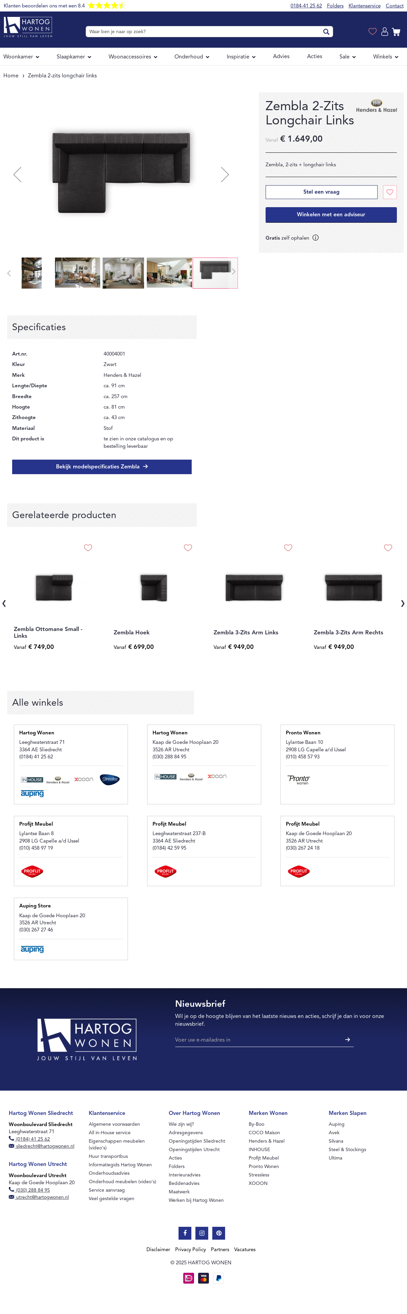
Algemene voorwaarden (114, 1124)
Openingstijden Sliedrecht (197, 1141)
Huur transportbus (108, 1156)
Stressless (259, 1175)
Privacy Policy (190, 1249)
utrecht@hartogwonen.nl (39, 1197)
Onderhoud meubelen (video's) (122, 1182)
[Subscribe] (347, 1040)
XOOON (258, 1183)
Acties (175, 1158)
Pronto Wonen (303, 733)
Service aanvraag (107, 1190)
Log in (386, 32)
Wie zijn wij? (181, 1124)
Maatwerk (179, 1192)
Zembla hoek (132, 632)
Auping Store (35, 906)
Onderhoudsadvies (109, 1173)
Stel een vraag (321, 192)
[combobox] (209, 31)
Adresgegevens (186, 1133)
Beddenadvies (184, 1183)
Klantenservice (365, 6)
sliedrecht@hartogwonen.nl (42, 1146)
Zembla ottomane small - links (48, 632)
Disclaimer (158, 1249)
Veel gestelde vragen (111, 1198)
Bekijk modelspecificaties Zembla (98, 466)
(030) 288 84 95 (29, 1190)
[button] (17, 174)
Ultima (335, 1158)
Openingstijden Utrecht (194, 1149)
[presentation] (4, 602)
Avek (334, 1133)
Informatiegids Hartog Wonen (120, 1165)
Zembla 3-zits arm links (246, 632)
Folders (335, 6)
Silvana (336, 1141)
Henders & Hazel (266, 1141)
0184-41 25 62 (306, 6)
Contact (395, 6)
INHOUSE (259, 1149)
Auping (337, 1124)
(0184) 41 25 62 (29, 1139)
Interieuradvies (184, 1175)
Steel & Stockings (347, 1149)
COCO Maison (264, 1133)
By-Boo (256, 1124)
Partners (220, 1249)
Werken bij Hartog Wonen (196, 1200)
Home (11, 75)
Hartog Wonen (36, 733)
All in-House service (110, 1133)
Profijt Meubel (36, 824)
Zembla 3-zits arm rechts (348, 632)
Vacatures (244, 1249)
